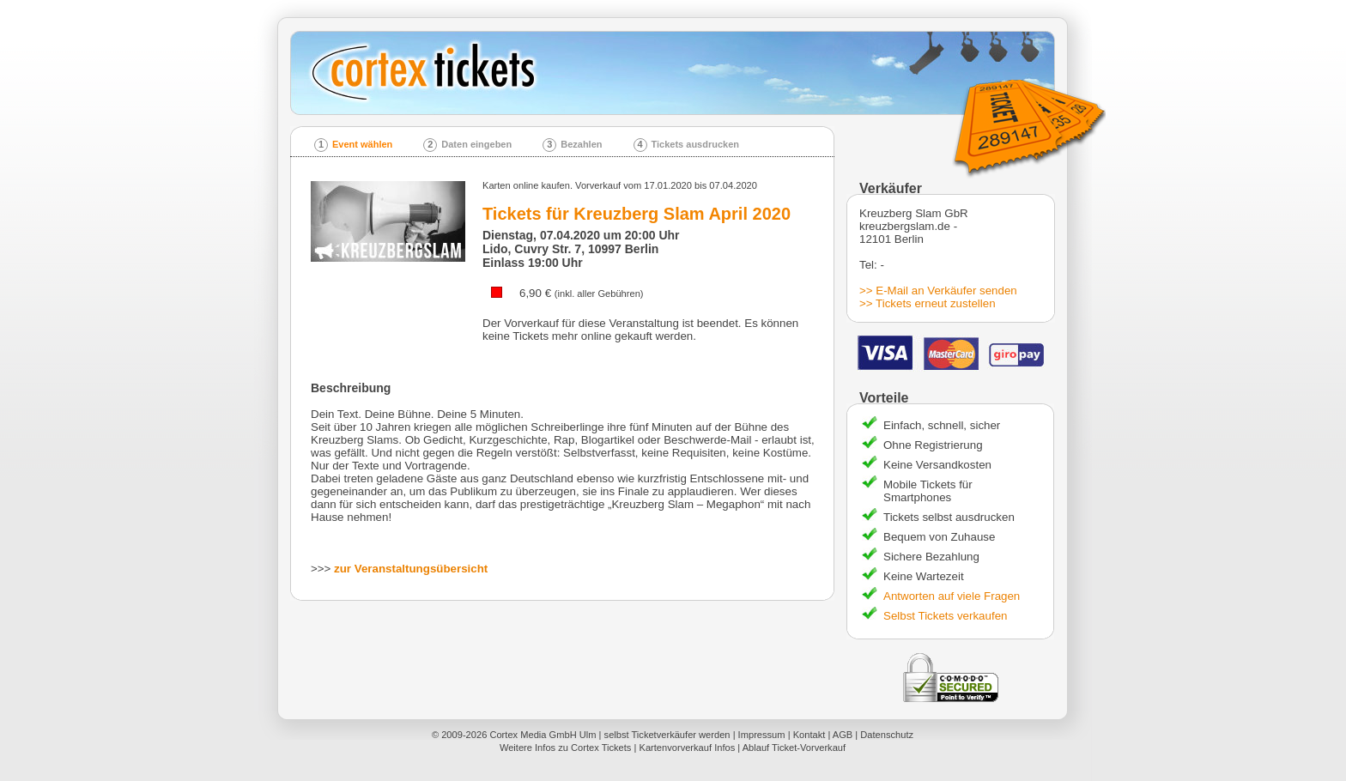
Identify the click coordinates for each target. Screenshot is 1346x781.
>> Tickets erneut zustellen (927, 303)
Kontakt (809, 735)
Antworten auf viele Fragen (951, 596)
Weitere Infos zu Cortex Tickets (566, 747)
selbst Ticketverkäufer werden (667, 735)
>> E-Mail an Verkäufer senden (938, 290)
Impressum (761, 735)
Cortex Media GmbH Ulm (542, 735)
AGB (842, 735)
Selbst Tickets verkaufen (945, 615)
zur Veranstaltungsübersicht (411, 568)
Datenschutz (886, 735)
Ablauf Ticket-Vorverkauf (794, 747)
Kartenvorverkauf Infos (687, 747)
